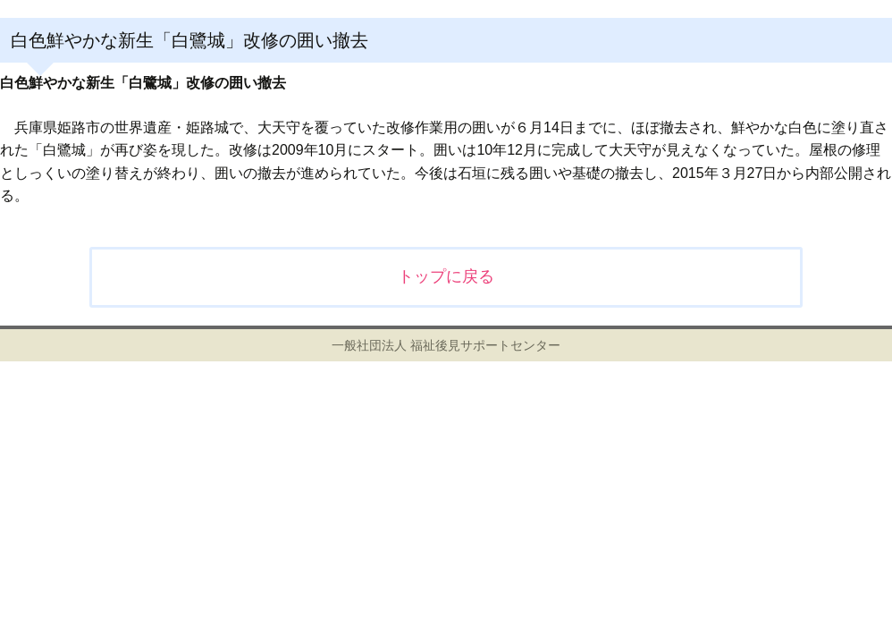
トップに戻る (446, 276)
